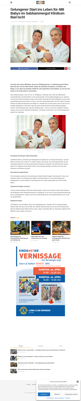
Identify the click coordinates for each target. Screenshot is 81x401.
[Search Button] (70, 2)
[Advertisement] (40, 75)
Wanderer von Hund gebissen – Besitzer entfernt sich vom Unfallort (35, 356)
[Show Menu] (11, 2)
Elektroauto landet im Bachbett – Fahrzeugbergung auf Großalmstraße (36, 363)
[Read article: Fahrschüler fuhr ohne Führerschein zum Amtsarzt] (41, 228)
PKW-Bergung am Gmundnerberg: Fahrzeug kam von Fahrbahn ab (19, 238)
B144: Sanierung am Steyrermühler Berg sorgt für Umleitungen (34, 369)
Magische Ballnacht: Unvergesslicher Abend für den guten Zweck (61, 238)
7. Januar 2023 (14, 21)
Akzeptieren (44, 394)
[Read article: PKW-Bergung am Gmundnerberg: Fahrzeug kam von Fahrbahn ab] (20, 228)
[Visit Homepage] (40, 2)
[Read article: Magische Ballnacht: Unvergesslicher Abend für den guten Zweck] (61, 228)
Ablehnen (57, 394)
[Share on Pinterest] (66, 68)
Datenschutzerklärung (59, 398)
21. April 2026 (55, 242)
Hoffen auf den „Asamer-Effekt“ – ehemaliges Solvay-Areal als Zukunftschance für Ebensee (41, 350)
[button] (77, 381)
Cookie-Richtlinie (50, 398)
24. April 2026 (13, 242)
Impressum (67, 398)
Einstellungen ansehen (71, 394)
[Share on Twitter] (51, 68)
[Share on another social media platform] (69, 68)
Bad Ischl (22, 21)
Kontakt (28, 384)
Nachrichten (35, 21)
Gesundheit (28, 21)
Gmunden (56, 233)
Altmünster (15, 233)
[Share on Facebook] (23, 68)
